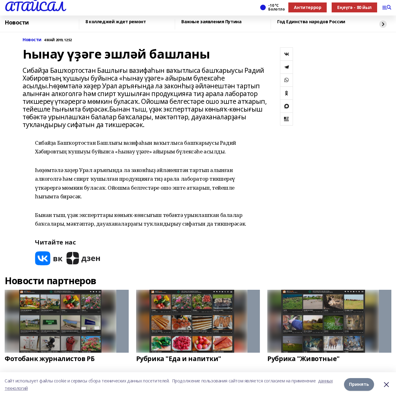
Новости (17, 22)
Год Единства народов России (311, 21)
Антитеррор (307, 7)
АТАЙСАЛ (35, 6)
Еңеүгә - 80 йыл (354, 7)
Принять (359, 384)
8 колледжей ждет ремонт (115, 21)
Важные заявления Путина (211, 21)
